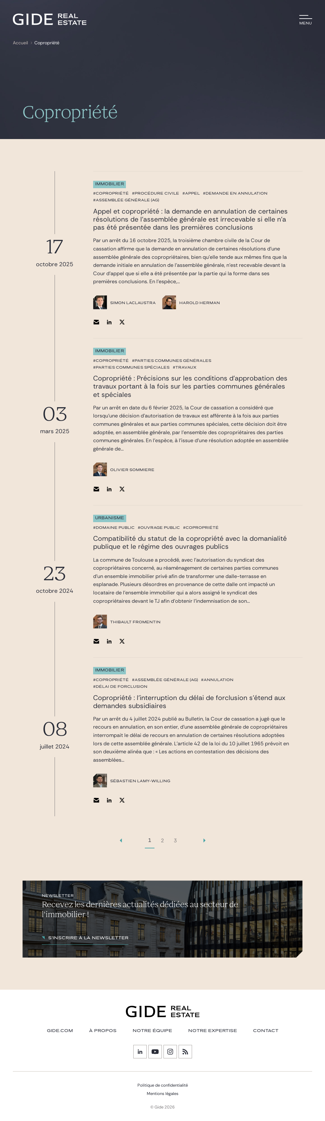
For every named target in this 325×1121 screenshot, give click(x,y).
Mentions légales (163, 1093)
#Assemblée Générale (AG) (126, 200)
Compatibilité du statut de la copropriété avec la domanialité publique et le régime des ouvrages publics (190, 543)
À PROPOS (103, 1031)
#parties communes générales (171, 361)
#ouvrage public (159, 528)
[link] (121, 840)
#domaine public (114, 528)
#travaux (184, 367)
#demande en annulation (235, 193)
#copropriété (111, 193)
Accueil (20, 43)
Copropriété (46, 43)
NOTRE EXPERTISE (212, 1031)
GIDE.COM (60, 1031)
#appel (191, 193)
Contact (265, 1031)
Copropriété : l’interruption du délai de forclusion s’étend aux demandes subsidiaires (189, 702)
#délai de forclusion (120, 686)
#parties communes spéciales (131, 367)
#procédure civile (155, 193)
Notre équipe (152, 1031)
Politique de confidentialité (162, 1085)
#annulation (217, 680)
